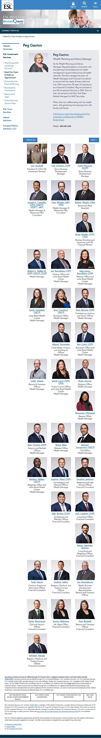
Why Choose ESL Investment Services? (12, 66)
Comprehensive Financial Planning (12, 82)
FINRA (7, 679)
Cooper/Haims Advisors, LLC (10, 127)
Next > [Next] (94, 140)
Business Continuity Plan (14, 724)
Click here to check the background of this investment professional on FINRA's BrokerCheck (71, 117)
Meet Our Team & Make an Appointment (19, 36)
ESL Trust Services (7, 111)
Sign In (73, 6)
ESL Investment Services (10, 56)
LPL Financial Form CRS (14, 729)
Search (84, 6)
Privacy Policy (11, 727)
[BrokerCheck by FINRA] (13, 21)
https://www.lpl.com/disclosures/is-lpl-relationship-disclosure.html (58, 711)
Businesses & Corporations (10, 89)
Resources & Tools (10, 95)
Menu (95, 6)
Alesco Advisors (7, 119)
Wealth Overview (7, 47)
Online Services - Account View (12, 101)
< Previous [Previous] (30, 140)
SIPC (11, 679)
